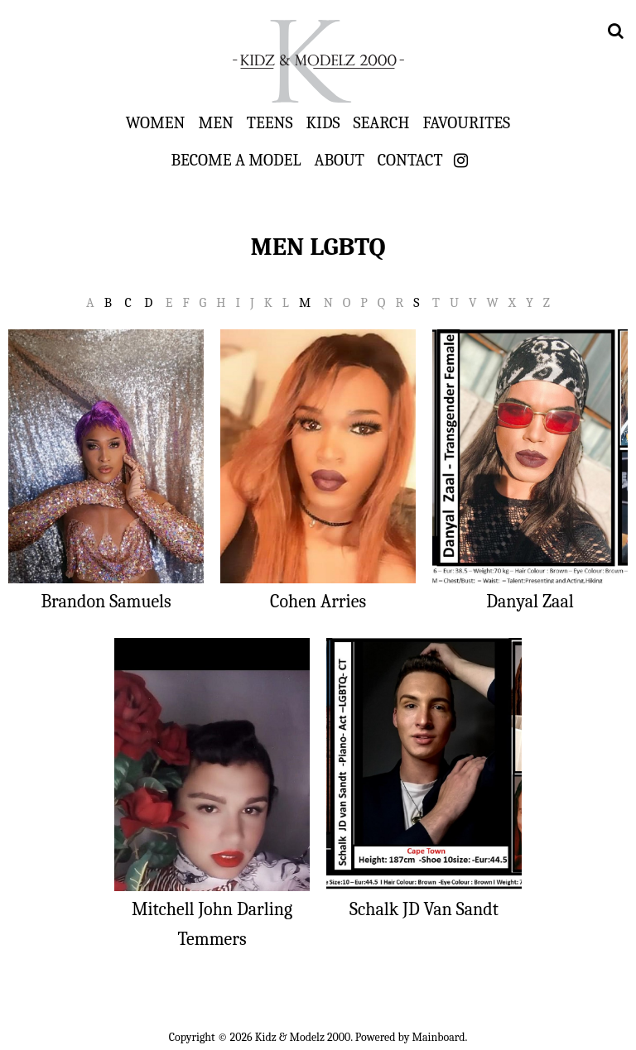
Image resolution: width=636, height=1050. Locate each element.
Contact (410, 160)
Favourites (466, 122)
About (339, 160)
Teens (270, 122)
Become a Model (236, 160)
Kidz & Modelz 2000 (318, 61)
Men (215, 122)
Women (156, 122)
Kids (323, 122)
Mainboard (438, 1037)
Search (382, 122)
